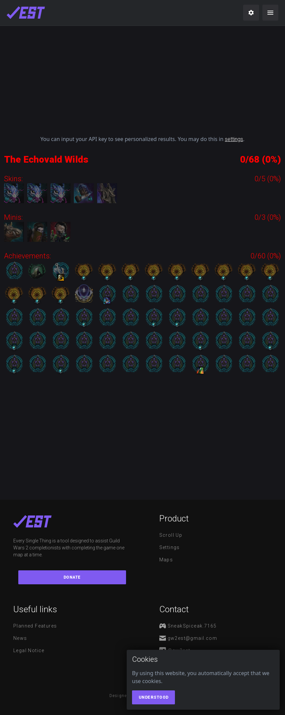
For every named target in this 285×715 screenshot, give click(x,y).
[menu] (270, 13)
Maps (166, 559)
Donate (72, 577)
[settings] (251, 13)
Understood (154, 697)
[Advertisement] (142, 77)
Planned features (35, 626)
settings (234, 139)
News (20, 638)
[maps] (26, 13)
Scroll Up (171, 535)
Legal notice (29, 650)
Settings (169, 547)
